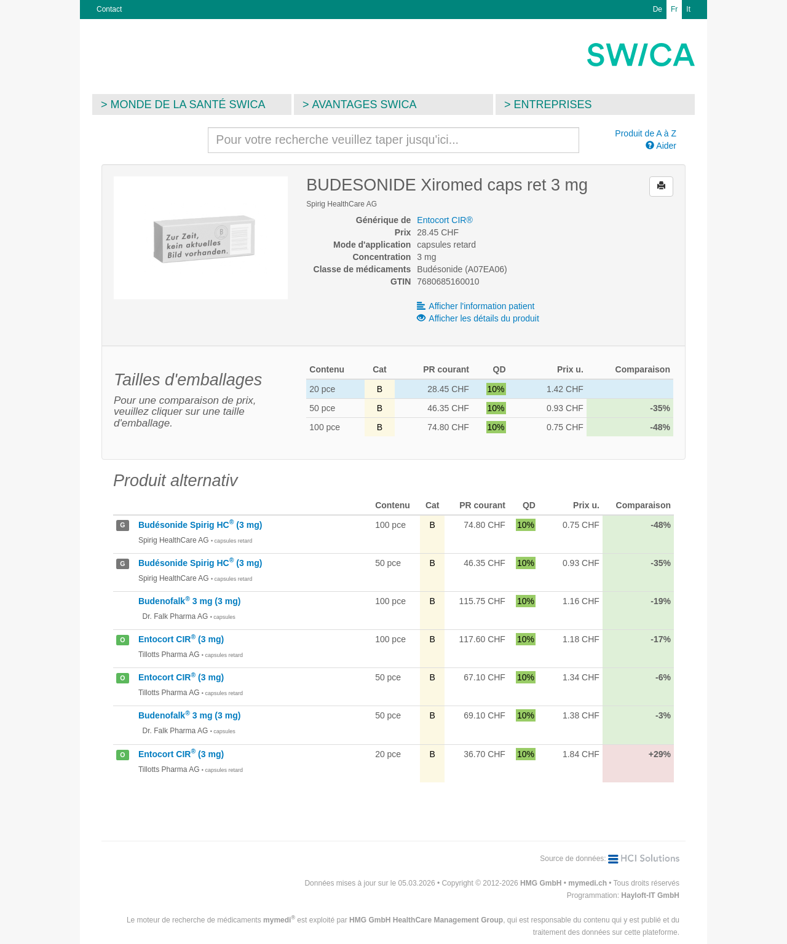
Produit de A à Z (645, 133)
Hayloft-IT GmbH (650, 895)
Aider (661, 146)
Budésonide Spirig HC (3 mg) (200, 525)
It (688, 9)
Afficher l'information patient (475, 306)
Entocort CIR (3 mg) (181, 639)
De (657, 9)
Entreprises (553, 104)
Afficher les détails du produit (478, 318)
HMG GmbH (540, 883)
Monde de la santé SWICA (188, 104)
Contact (109, 9)
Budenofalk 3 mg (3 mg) (189, 601)
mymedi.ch (587, 883)
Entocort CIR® (444, 220)
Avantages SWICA (364, 104)
